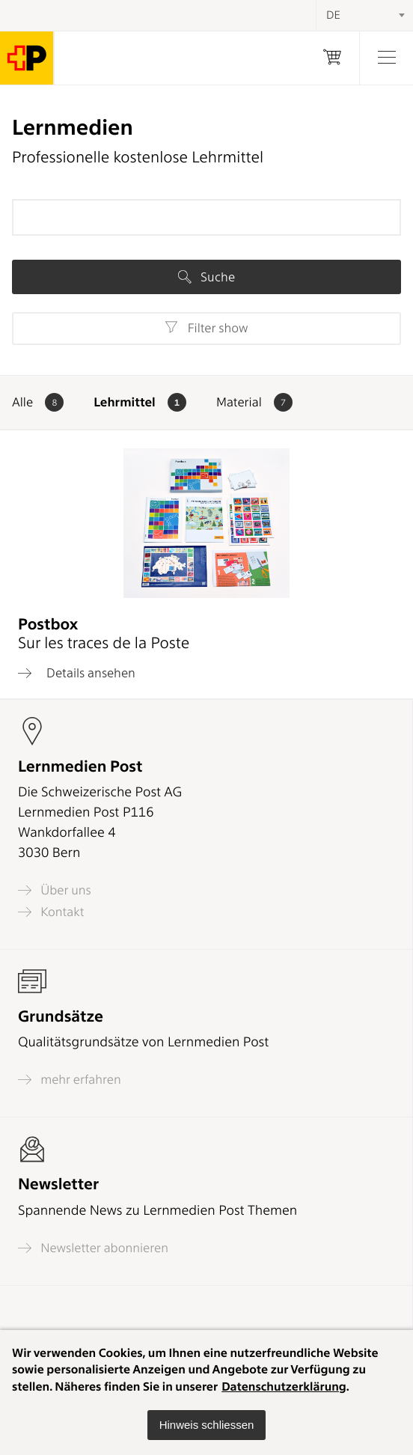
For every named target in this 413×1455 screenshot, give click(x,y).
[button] (206, 1425)
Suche (206, 276)
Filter (206, 327)
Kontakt (51, 912)
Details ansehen (76, 672)
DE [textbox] (333, 15)
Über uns (54, 890)
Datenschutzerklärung (283, 1386)
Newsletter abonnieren (93, 1248)
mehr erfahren (69, 1080)
